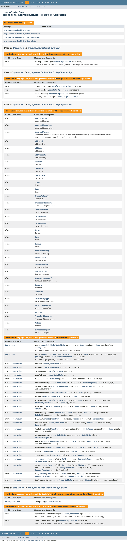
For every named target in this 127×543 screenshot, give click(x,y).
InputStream (86, 386)
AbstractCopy (41, 118)
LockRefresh (40, 216)
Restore (38, 285)
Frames (18, 7)
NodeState (60, 345)
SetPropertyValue (43, 305)
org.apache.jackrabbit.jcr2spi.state (20, 41)
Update (38, 323)
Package (13, 3)
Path (74, 441)
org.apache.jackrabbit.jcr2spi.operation (22, 37)
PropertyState (65, 480)
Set (6, 502)
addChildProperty (50, 354)
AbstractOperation (43, 125)
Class (20, 3)
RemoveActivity (42, 251)
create (46, 364)
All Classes (40, 7)
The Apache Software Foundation (31, 540)
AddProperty (40, 155)
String (38, 348)
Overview (5, 3)
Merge (37, 230)
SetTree (38, 312)
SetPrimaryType (42, 299)
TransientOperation (44, 316)
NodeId (87, 413)
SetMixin (39, 292)
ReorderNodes (41, 271)
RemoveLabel (40, 258)
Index (49, 3)
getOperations (52, 502)
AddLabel (39, 141)
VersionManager (100, 419)
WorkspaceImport (42, 330)
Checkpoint (40, 175)
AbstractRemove (42, 132)
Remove (38, 244)
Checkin (38, 162)
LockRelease (40, 223)
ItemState (54, 364)
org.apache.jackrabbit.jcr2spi (17, 30)
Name (82, 345)
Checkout (39, 169)
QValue (38, 357)
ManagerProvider (67, 468)
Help (55, 3)
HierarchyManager (91, 383)
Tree (32, 3)
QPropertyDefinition (62, 357)
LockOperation (41, 210)
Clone (37, 182)
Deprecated (41, 3)
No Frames (26, 7)
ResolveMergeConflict (45, 278)
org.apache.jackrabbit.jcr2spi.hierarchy (22, 34)
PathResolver (41, 461)
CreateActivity (42, 196)
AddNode (38, 148)
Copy (37, 189)
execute (56, 62)
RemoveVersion (41, 264)
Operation (27, 23)
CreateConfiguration (45, 203)
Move (37, 237)
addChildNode (48, 345)
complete (56, 86)
